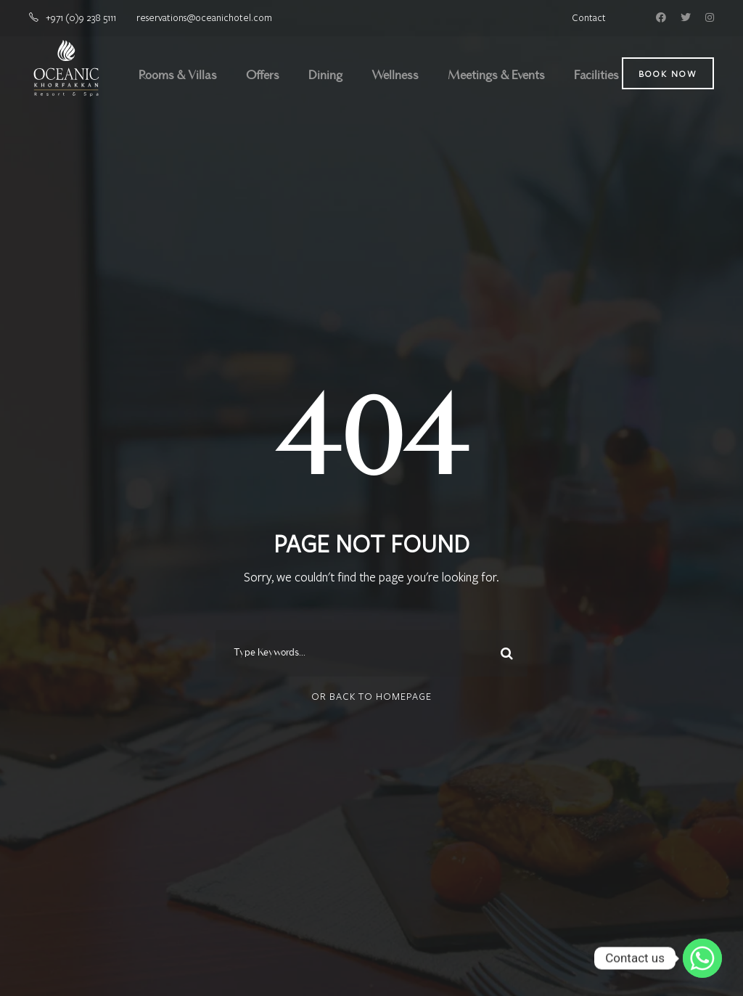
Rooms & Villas (178, 76)
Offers (262, 76)
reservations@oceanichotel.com (204, 17)
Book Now (668, 73)
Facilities (596, 76)
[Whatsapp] (702, 958)
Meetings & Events (496, 76)
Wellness (395, 76)
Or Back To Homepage (371, 696)
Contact (589, 17)
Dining (325, 76)
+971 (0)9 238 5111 (82, 17)
